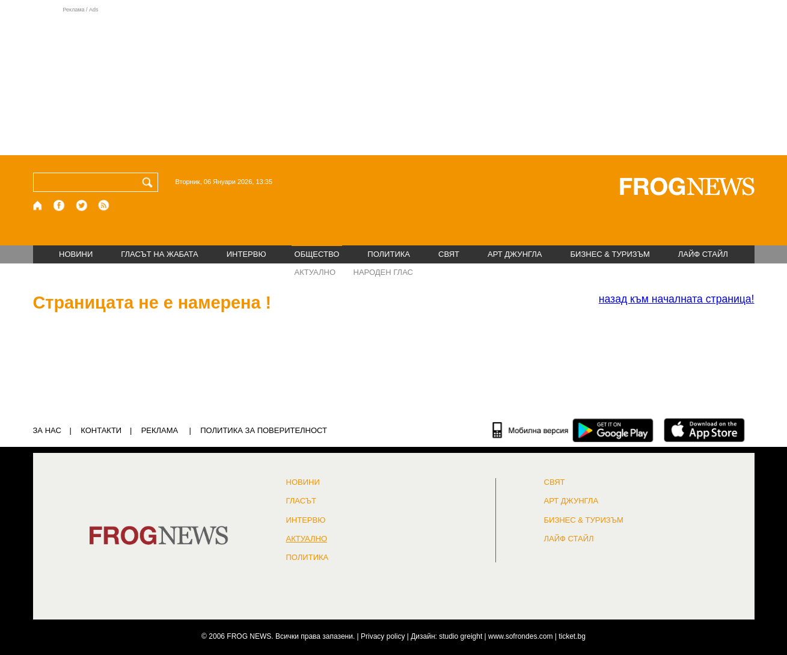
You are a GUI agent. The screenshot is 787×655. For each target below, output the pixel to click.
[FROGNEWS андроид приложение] (613, 430)
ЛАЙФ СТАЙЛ (703, 254)
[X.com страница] (82, 205)
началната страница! (677, 299)
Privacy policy (383, 636)
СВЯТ (448, 254)
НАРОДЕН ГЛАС (383, 272)
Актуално (307, 539)
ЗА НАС (47, 430)
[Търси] (150, 182)
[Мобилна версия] (530, 430)
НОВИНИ (76, 254)
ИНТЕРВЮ (246, 254)
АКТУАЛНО (315, 272)
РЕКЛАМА (160, 430)
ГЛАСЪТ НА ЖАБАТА (159, 254)
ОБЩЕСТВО (317, 254)
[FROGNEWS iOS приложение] (704, 430)
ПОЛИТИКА (388, 254)
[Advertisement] (393, 80)
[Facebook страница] (60, 205)
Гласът (301, 501)
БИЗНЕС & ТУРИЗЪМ (610, 254)
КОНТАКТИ (101, 430)
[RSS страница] (104, 205)
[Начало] (38, 205)
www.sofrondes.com (520, 636)
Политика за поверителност (263, 430)
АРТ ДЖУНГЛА (515, 254)
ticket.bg (572, 636)
